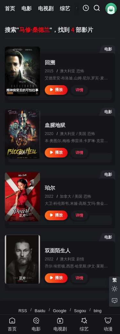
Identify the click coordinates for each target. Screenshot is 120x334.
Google (59, 310)
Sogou (80, 310)
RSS (23, 310)
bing (98, 310)
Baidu (40, 310)
